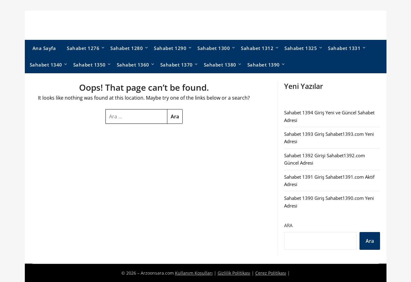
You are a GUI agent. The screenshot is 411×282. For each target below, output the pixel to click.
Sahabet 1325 (300, 48)
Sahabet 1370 (176, 65)
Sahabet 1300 (213, 48)
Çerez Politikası (270, 273)
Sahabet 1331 (344, 48)
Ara (288, 225)
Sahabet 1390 (263, 65)
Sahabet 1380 (220, 65)
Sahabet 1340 (46, 65)
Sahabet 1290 (170, 48)
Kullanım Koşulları (194, 273)
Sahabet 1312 (257, 48)
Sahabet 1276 (83, 48)
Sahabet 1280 (126, 48)
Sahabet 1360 (133, 65)
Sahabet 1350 (89, 65)
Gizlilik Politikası (234, 273)
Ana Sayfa (44, 48)
